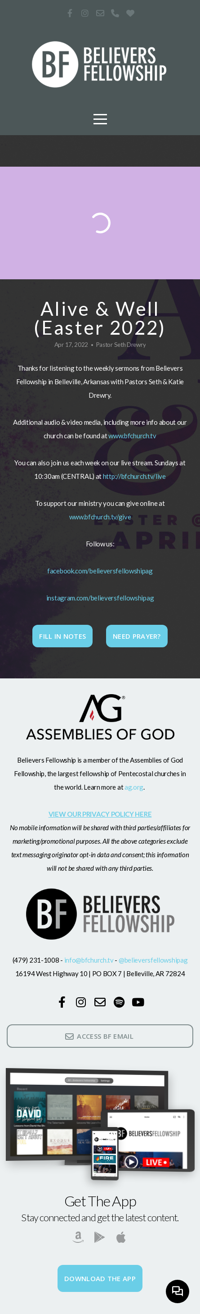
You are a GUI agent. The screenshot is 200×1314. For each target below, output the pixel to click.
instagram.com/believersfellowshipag (100, 598)
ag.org (133, 787)
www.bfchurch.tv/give (100, 517)
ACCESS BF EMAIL (98, 1036)
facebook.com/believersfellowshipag (100, 571)
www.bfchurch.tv (132, 436)
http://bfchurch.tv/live (134, 476)
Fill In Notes (62, 636)
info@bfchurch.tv (88, 960)
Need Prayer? (137, 636)
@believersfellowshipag (153, 960)
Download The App (100, 1278)
